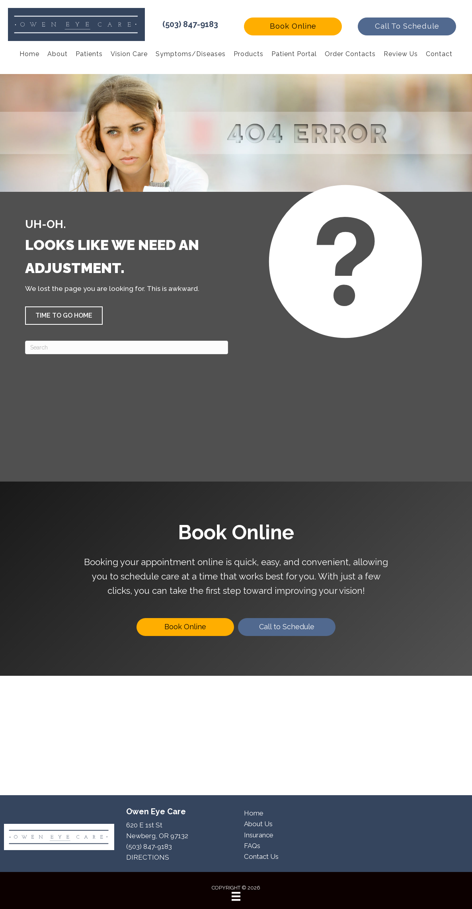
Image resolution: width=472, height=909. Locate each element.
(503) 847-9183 (190, 24)
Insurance (258, 835)
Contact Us (261, 856)
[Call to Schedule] (286, 627)
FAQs (252, 846)
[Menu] (236, 896)
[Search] (126, 347)
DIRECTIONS (147, 857)
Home (253, 813)
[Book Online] (185, 627)
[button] (293, 26)
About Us (258, 824)
